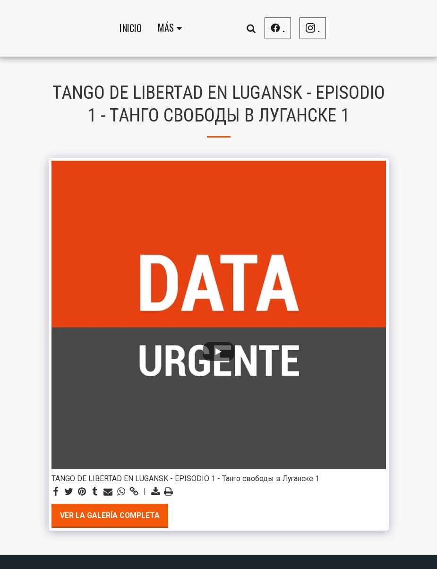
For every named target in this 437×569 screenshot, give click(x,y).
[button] (325, 28)
